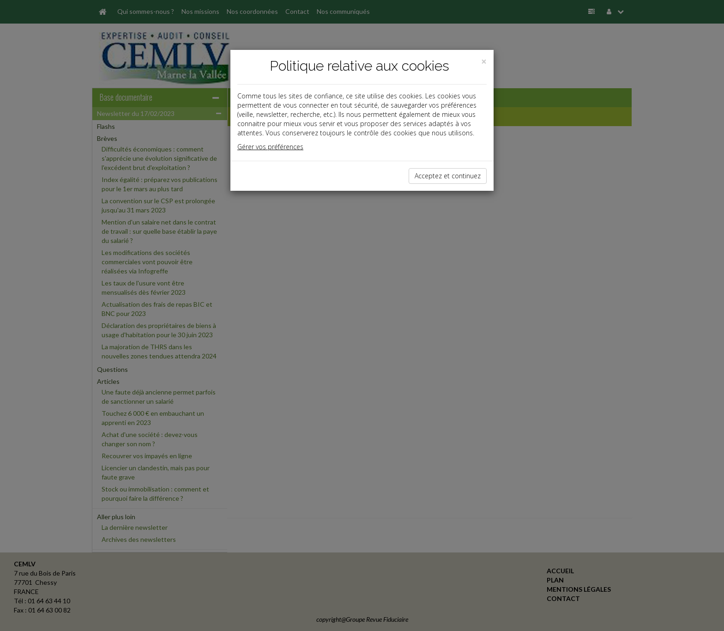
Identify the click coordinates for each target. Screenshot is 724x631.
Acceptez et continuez (448, 175)
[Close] (484, 62)
